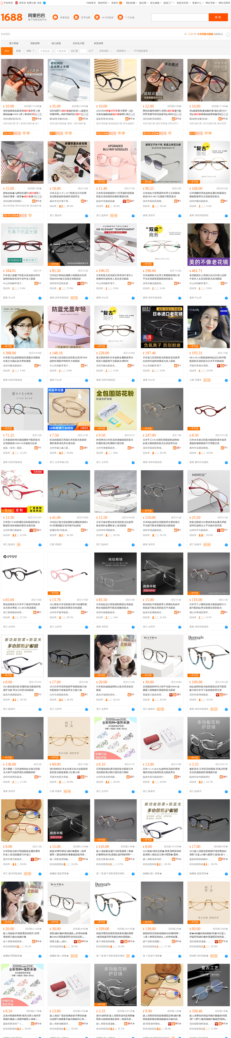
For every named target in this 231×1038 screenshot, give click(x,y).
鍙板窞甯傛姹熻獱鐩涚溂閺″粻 (106, 119)
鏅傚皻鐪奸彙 (115, 123)
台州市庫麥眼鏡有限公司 (106, 448)
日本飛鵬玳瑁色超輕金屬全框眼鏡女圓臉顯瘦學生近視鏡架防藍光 (207, 195)
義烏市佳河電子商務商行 (60, 201)
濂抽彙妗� (35, 205)
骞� (39, 118)
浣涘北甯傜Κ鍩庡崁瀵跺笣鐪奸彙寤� (106, 859)
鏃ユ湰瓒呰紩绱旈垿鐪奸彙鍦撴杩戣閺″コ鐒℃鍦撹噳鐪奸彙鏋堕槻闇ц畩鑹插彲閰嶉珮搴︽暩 (208, 1017)
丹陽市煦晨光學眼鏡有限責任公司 (60, 777)
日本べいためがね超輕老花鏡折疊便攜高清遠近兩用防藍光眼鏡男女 (161, 771)
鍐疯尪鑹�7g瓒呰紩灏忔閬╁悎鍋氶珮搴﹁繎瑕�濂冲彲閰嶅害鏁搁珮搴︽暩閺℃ (22, 195)
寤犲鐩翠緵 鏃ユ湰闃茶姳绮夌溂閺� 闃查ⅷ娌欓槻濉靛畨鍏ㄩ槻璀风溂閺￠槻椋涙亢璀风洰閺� (115, 1017)
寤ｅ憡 (84, 114)
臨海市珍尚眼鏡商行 (199, 777)
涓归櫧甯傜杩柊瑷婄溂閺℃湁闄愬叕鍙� (13, 119)
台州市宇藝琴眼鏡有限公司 (60, 612)
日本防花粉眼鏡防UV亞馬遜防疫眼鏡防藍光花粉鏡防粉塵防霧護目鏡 (115, 195)
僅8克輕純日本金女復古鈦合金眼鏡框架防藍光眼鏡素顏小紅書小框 (69, 771)
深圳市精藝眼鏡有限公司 (106, 612)
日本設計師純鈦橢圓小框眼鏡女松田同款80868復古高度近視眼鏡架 (68, 277)
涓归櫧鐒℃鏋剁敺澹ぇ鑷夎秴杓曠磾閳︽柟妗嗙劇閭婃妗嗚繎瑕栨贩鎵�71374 (69, 112)
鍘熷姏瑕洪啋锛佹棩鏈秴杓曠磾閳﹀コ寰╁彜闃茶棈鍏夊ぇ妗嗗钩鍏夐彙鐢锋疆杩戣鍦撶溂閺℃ (162, 935)
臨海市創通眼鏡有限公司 (153, 612)
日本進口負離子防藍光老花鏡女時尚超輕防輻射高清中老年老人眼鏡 (21, 277)
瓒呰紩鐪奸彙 (22, 205)
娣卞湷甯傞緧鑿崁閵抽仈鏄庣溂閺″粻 (153, 941)
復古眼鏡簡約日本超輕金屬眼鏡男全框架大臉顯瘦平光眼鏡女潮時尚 (114, 359)
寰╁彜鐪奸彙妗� (25, 123)
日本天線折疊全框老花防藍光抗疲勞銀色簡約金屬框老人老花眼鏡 (114, 524)
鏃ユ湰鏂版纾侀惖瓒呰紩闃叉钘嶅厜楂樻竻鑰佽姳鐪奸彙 (21, 935)
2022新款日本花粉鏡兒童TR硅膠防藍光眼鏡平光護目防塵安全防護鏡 (68, 606)
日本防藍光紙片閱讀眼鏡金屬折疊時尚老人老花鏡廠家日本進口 (21, 853)
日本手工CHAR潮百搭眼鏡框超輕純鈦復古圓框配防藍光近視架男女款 (161, 441)
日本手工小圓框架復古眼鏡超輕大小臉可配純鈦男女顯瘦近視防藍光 (207, 606)
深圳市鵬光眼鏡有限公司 (200, 201)
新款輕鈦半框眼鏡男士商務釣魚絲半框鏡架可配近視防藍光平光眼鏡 (161, 606)
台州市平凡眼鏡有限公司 (200, 530)
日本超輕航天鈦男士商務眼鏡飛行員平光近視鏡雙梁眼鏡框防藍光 (161, 277)
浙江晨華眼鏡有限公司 (13, 612)
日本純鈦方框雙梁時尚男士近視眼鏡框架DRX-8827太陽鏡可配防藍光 (161, 195)
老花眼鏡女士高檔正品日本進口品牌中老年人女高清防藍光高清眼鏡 (207, 277)
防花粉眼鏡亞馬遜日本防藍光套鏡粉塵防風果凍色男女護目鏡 (68, 441)
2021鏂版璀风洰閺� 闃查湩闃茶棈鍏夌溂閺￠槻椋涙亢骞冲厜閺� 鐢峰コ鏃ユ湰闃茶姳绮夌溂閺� (162, 853)
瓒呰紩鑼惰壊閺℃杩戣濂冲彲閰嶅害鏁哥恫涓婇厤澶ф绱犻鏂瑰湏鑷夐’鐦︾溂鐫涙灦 (162, 112)
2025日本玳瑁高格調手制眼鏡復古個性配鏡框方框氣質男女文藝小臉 (68, 688)
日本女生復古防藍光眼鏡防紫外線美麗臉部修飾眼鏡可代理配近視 (207, 441)
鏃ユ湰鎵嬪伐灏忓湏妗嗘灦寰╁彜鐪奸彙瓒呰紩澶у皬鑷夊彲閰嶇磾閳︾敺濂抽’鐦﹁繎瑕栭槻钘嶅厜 (115, 853)
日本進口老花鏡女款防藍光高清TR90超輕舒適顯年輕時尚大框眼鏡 (68, 359)
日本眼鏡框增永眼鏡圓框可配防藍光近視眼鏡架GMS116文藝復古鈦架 (21, 441)
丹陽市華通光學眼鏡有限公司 (200, 365)
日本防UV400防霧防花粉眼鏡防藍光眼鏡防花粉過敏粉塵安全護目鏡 (21, 524)
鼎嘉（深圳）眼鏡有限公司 (13, 448)
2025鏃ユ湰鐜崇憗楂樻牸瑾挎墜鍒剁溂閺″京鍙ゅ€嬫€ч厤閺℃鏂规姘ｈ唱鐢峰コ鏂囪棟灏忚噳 (208, 853)
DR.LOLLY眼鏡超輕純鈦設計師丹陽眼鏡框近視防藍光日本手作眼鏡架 (207, 359)
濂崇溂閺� (102, 123)
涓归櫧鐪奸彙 (209, 123)
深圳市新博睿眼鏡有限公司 (200, 694)
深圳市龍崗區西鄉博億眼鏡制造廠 (153, 201)
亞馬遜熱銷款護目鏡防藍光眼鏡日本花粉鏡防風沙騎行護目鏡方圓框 (114, 771)
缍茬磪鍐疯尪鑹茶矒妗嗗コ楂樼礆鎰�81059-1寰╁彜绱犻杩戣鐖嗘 (21, 112)
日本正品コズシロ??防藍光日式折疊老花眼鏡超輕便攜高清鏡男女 (68, 195)
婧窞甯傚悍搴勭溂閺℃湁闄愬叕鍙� (153, 1023)
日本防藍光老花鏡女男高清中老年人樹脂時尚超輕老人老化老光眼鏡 (114, 277)
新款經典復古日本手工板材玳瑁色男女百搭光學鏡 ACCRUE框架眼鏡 (21, 606)
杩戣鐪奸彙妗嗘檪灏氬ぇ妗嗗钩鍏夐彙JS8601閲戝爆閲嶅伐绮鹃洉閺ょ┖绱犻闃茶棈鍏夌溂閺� (68, 935)
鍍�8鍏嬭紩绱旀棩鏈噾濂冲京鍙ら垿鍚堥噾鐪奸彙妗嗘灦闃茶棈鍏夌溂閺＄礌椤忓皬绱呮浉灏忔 (207, 935)
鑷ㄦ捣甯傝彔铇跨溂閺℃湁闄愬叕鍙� (153, 859)
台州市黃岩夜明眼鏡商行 (106, 777)
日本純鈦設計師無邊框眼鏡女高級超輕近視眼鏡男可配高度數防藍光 (114, 606)
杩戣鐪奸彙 (9, 123)
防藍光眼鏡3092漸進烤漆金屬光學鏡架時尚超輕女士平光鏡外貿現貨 (207, 524)
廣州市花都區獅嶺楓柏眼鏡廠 (200, 448)
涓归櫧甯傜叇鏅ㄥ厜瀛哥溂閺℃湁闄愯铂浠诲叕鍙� (200, 941)
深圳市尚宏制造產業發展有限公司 (60, 283)
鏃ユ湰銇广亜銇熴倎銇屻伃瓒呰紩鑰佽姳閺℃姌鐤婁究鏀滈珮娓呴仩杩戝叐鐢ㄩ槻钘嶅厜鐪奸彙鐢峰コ (68, 1017)
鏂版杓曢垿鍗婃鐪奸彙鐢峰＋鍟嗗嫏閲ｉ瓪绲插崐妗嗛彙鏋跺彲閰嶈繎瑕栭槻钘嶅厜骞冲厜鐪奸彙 (68, 853)
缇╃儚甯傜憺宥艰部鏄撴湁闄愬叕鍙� (13, 941)
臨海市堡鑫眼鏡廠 (105, 201)
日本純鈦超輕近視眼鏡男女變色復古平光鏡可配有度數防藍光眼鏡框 (161, 524)
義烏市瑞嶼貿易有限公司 (106, 694)
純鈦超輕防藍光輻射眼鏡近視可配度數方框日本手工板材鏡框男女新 (207, 688)
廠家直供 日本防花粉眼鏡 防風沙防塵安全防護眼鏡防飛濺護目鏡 (208, 771)
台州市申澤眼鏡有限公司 (106, 530)
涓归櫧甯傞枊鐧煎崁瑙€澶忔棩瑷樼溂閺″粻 (153, 119)
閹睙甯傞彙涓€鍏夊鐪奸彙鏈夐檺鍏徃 (60, 119)
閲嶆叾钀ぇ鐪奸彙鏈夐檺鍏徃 (60, 941)
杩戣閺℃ (173, 123)
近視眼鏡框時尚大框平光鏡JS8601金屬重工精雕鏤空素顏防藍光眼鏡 (161, 688)
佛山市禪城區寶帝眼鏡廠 (200, 612)
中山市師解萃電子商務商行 (13, 283)
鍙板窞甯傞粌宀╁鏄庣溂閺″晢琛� (13, 1023)
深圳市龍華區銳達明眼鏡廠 (13, 777)
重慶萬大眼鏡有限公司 (153, 694)
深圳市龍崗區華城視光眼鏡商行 (153, 448)
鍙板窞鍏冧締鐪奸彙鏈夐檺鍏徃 (200, 859)
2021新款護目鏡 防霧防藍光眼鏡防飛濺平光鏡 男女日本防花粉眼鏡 (22, 688)
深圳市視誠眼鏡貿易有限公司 (153, 530)
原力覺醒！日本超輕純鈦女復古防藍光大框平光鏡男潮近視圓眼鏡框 (21, 771)
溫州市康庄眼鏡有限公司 (13, 859)
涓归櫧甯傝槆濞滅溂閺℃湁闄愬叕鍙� (200, 1023)
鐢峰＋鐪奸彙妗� (76, 123)
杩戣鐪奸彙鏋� (58, 123)
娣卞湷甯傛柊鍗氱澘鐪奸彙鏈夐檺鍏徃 (106, 941)
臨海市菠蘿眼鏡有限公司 (13, 694)
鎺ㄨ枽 (38, 114)
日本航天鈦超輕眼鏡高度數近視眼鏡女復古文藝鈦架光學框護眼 (21, 359)
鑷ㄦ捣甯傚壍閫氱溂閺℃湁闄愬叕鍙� (60, 859)
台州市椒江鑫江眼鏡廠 (60, 448)
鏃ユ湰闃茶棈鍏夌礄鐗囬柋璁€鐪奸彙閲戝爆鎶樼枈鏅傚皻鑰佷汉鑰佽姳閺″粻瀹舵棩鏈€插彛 (162, 1017)
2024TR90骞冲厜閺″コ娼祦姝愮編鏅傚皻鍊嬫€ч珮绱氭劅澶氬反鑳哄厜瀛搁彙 (114, 112)
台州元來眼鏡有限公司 (60, 694)
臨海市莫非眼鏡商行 (153, 777)
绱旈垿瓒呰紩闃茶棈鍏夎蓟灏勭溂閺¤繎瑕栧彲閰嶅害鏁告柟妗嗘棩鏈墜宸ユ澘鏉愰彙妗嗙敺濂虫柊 (114, 935)
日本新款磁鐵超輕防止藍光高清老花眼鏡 (114, 688)
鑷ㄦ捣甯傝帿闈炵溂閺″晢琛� (60, 1023)
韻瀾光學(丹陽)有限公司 (60, 530)
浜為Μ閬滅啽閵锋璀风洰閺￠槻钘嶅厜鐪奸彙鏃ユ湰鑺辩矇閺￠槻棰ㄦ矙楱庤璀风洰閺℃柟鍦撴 (22, 1017)
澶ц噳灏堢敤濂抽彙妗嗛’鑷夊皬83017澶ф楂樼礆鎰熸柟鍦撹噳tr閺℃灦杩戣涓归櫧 (208, 112)
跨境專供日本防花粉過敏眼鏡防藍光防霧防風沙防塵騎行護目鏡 (114, 441)
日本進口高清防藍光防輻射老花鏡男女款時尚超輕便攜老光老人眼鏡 (161, 359)
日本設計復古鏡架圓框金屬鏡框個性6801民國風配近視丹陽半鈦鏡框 (69, 524)
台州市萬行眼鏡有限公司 (13, 530)
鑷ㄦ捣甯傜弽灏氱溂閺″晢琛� (106, 1023)
